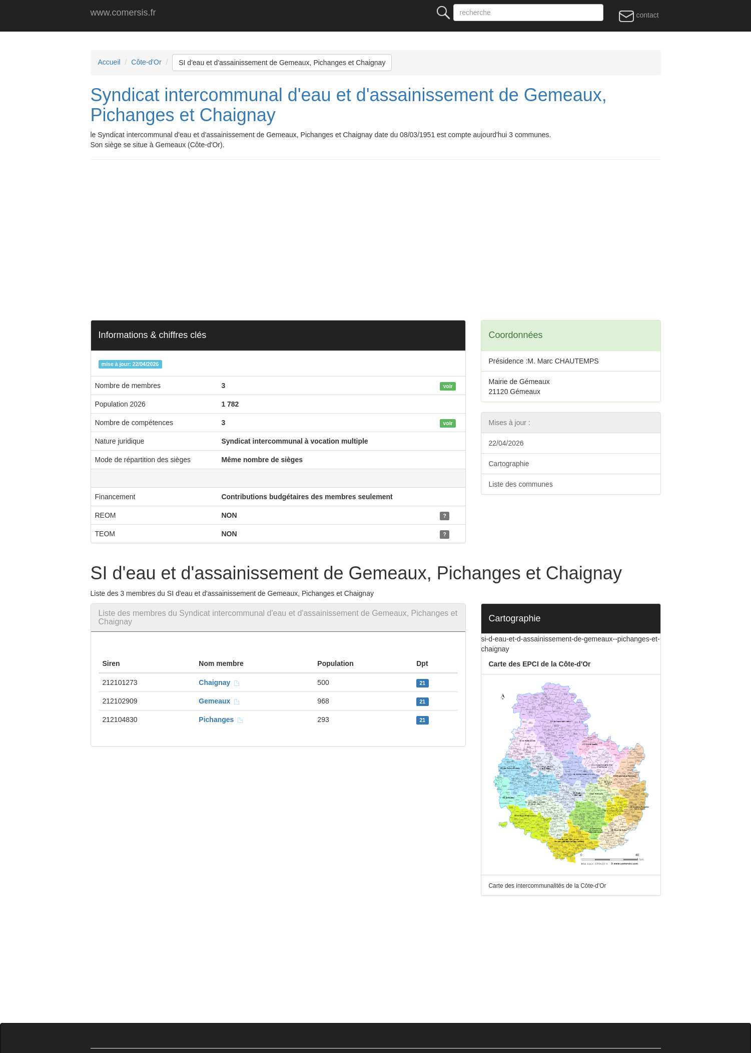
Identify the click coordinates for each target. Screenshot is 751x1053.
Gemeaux (219, 701)
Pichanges (221, 720)
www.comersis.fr (123, 13)
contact (638, 16)
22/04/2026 (506, 443)
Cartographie (509, 464)
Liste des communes (521, 484)
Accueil (109, 62)
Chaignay (219, 682)
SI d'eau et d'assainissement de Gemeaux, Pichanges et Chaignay (282, 63)
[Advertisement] (391, 240)
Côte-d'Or (146, 62)
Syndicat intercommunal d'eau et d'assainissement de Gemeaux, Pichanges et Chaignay (349, 105)
